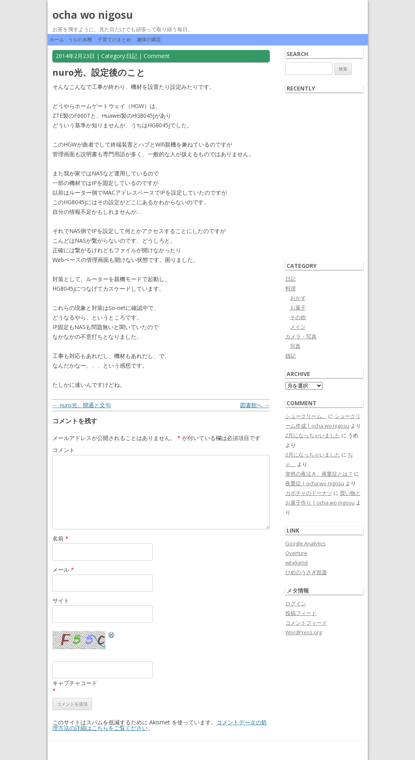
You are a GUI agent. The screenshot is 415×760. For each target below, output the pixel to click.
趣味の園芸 (149, 39)
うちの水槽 (80, 39)
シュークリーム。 (306, 416)
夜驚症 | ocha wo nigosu (314, 483)
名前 (60, 538)
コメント (63, 450)
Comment (157, 56)
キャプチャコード (74, 683)
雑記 (290, 355)
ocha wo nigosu (92, 15)
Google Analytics (305, 543)
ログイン (295, 603)
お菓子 (298, 307)
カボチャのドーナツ (308, 493)
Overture (296, 553)
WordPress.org (303, 632)
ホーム (57, 39)
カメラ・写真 (301, 336)
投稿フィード (301, 613)
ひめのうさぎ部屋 (306, 572)
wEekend (296, 562)
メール (63, 569)
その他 (298, 317)
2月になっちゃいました (312, 435)
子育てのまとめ (114, 39)
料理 (290, 288)
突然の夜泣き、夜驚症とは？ (319, 473)
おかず (298, 298)
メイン (298, 326)
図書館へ (255, 405)
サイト (60, 600)
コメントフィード (306, 622)
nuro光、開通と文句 (81, 405)
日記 (131, 56)
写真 (295, 346)
